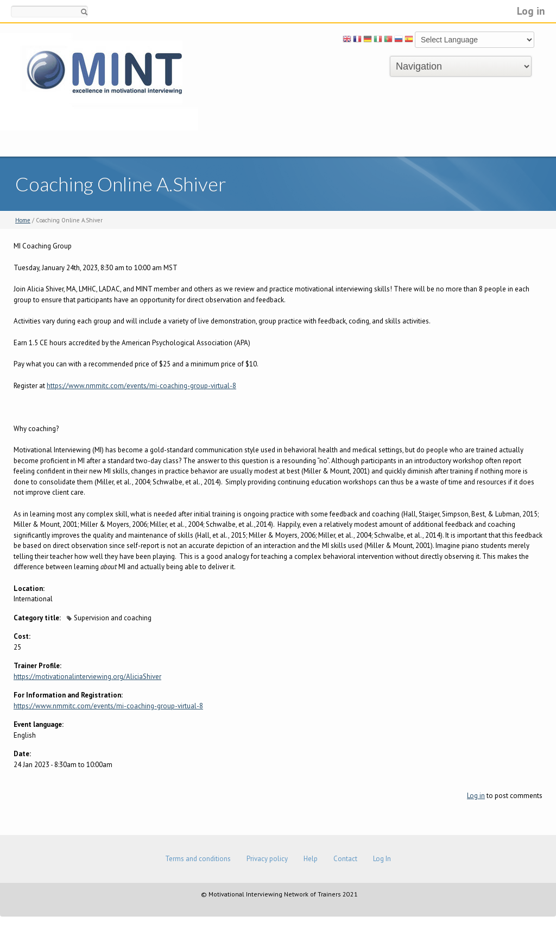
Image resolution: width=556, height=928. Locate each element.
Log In (382, 858)
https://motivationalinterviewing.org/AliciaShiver (87, 676)
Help (311, 858)
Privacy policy (267, 858)
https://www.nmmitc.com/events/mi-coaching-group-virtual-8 (141, 385)
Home (22, 220)
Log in (531, 10)
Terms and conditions (198, 858)
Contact (345, 858)
